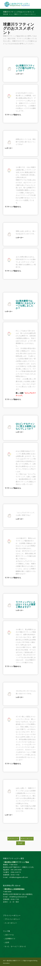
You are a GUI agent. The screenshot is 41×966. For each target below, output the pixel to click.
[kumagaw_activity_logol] (17, 4)
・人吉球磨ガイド (9, 938)
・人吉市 (6, 942)
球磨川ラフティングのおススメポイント (19, 12)
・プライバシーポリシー (11, 919)
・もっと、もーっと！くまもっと (14, 946)
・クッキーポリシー (10, 923)
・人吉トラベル (8, 935)
